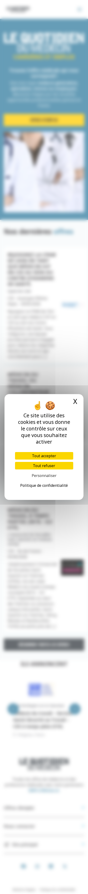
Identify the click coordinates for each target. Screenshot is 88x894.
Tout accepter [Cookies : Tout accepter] (44, 455)
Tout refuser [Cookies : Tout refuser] (44, 465)
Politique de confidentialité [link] (44, 485)
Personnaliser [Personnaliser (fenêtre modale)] (44, 475)
